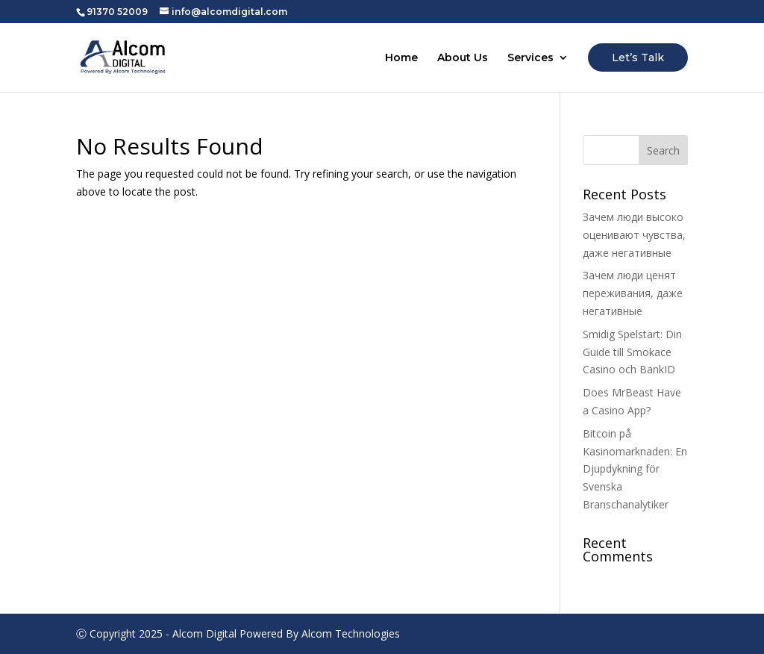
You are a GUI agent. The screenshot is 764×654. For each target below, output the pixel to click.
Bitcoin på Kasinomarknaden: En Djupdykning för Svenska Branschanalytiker (635, 468)
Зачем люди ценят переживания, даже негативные (633, 293)
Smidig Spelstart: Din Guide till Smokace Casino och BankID (632, 352)
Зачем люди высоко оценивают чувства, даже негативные (634, 235)
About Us (462, 58)
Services (530, 58)
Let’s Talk (638, 57)
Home (401, 58)
